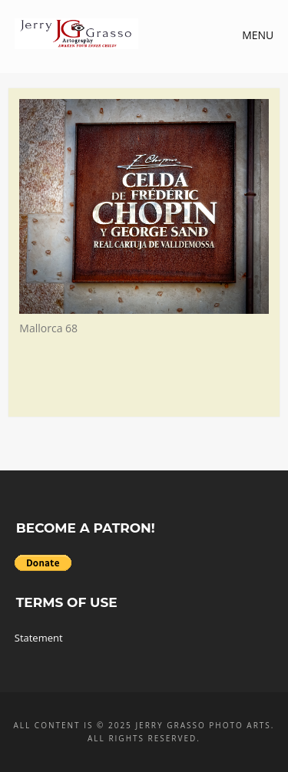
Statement (39, 638)
